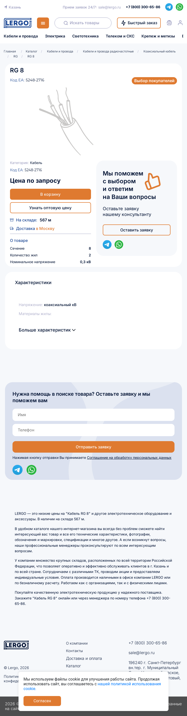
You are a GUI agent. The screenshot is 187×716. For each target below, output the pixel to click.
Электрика (55, 36)
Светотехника (85, 36)
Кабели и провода (21, 36)
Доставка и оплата (84, 658)
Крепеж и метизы (158, 36)
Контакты (74, 650)
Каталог (73, 665)
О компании (77, 643)
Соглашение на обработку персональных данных (129, 457)
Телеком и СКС (120, 36)
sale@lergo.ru (109, 7)
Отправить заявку (93, 446)
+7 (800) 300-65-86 (147, 642)
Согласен (42, 701)
